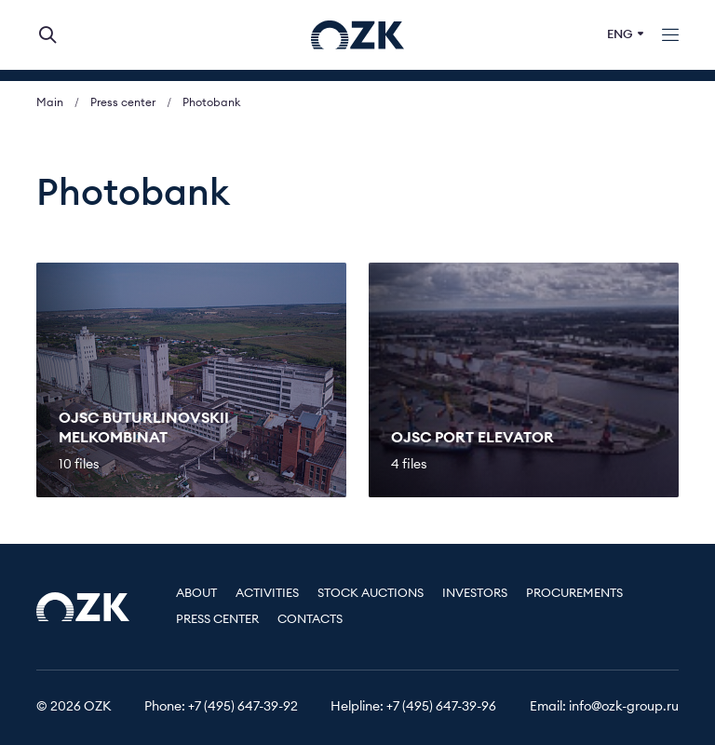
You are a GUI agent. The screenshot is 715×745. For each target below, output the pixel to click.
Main (49, 102)
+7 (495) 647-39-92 (243, 706)
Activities (267, 594)
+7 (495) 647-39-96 (441, 706)
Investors (474, 594)
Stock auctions (370, 594)
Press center (122, 102)
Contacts (310, 620)
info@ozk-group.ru (624, 706)
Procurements (574, 594)
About (196, 594)
